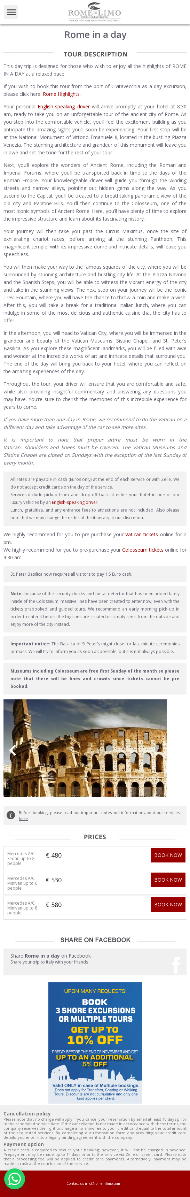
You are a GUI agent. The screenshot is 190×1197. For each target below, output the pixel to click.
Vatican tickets (141, 534)
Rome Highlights (61, 94)
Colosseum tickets (143, 549)
